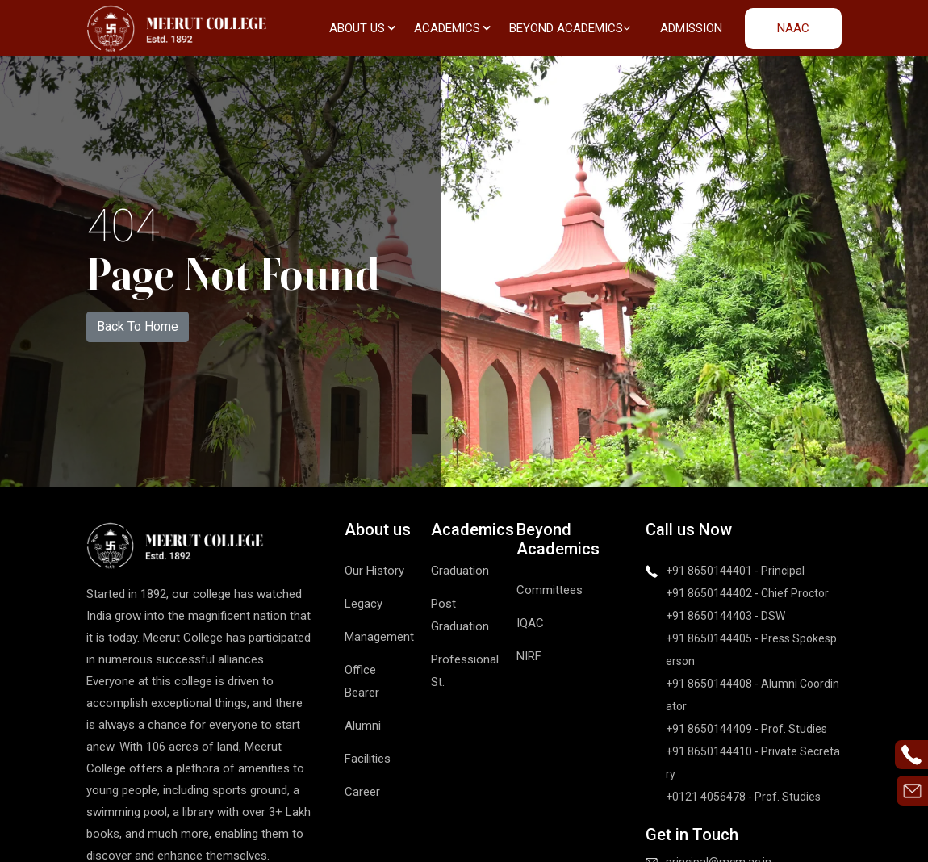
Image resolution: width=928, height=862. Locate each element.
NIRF (528, 656)
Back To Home (137, 326)
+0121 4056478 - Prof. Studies (743, 796)
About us (362, 28)
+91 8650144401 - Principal (735, 570)
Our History (374, 570)
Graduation (460, 570)
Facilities (368, 758)
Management (379, 637)
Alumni (363, 725)
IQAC (530, 623)
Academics (452, 28)
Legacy (363, 603)
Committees (549, 590)
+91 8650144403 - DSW (725, 615)
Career (362, 792)
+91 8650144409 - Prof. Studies (746, 728)
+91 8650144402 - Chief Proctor (747, 593)
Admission (691, 28)
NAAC (793, 28)
